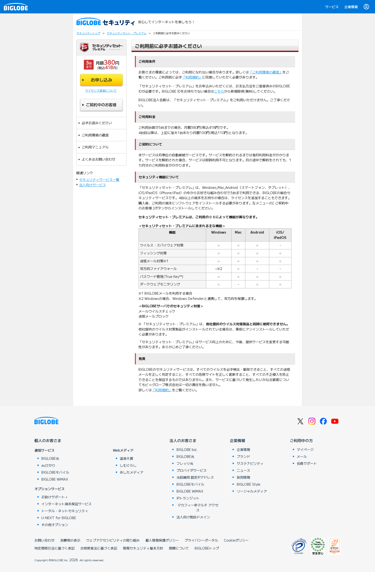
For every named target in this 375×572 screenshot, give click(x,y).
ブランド (243, 456)
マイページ (305, 449)
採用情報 (243, 477)
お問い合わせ (44, 540)
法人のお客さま (183, 440)
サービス (332, 6)
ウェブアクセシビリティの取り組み (113, 540)
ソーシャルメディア (252, 491)
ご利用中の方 (301, 440)
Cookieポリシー (236, 540)
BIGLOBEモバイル (55, 472)
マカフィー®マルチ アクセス (197, 507)
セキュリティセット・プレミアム (126, 33)
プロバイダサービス (191, 470)
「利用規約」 (192, 77)
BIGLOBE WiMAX (54, 479)
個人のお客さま (47, 440)
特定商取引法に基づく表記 (54, 548)
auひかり (48, 465)
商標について (179, 548)
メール (302, 456)
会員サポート (307, 463)
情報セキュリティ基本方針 (143, 548)
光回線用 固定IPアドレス (195, 477)
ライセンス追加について (101, 90)
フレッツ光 (184, 463)
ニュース (243, 470)
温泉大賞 (126, 458)
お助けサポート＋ (54, 496)
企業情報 (351, 6)
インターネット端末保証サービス (66, 503)
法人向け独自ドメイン (193, 517)
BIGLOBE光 (50, 458)
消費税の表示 (70, 540)
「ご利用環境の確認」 (265, 72)
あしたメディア (131, 472)
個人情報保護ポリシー (162, 540)
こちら (219, 91)
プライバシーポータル (201, 540)
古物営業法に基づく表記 (98, 548)
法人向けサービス (92, 184)
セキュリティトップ (88, 33)
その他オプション (54, 524)
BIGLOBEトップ (207, 548)
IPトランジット (187, 498)
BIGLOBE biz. (187, 449)
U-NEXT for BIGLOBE (58, 517)
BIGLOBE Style (248, 484)
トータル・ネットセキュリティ (64, 510)
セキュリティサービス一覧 (99, 179)
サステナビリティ (250, 463)
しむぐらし (128, 465)
